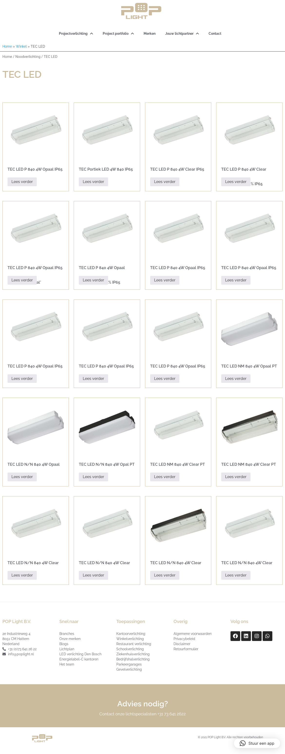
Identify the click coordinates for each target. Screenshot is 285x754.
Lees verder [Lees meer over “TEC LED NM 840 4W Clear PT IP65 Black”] (236, 476)
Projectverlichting (76, 33)
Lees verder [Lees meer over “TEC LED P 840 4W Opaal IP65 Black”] (22, 181)
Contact (215, 33)
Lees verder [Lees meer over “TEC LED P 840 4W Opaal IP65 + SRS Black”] (93, 378)
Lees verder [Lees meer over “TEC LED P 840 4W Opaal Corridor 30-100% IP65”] (93, 280)
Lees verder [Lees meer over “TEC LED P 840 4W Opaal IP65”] (164, 280)
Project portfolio (118, 33)
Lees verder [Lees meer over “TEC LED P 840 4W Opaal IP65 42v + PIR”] (164, 378)
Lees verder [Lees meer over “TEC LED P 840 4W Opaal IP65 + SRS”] (236, 280)
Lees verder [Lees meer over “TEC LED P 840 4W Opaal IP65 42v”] (22, 378)
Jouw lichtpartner (182, 33)
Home (7, 46)
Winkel (21, 46)
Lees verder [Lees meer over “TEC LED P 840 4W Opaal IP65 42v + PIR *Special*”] (22, 280)
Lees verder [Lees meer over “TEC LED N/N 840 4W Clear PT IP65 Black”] (164, 575)
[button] (257, 743)
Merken (150, 33)
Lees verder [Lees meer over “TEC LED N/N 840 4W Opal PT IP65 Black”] (93, 476)
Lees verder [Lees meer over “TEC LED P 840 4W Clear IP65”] (164, 181)
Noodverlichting (27, 56)
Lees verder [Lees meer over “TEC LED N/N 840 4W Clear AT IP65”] (22, 575)
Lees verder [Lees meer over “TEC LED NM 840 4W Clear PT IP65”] (164, 476)
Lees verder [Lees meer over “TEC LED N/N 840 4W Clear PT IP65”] (93, 575)
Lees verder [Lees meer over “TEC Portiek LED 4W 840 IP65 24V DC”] (93, 181)
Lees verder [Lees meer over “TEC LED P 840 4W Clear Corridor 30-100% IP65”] (236, 181)
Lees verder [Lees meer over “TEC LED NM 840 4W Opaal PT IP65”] (236, 378)
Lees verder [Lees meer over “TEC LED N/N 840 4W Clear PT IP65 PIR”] (236, 575)
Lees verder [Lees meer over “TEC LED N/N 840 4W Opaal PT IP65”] (22, 476)
